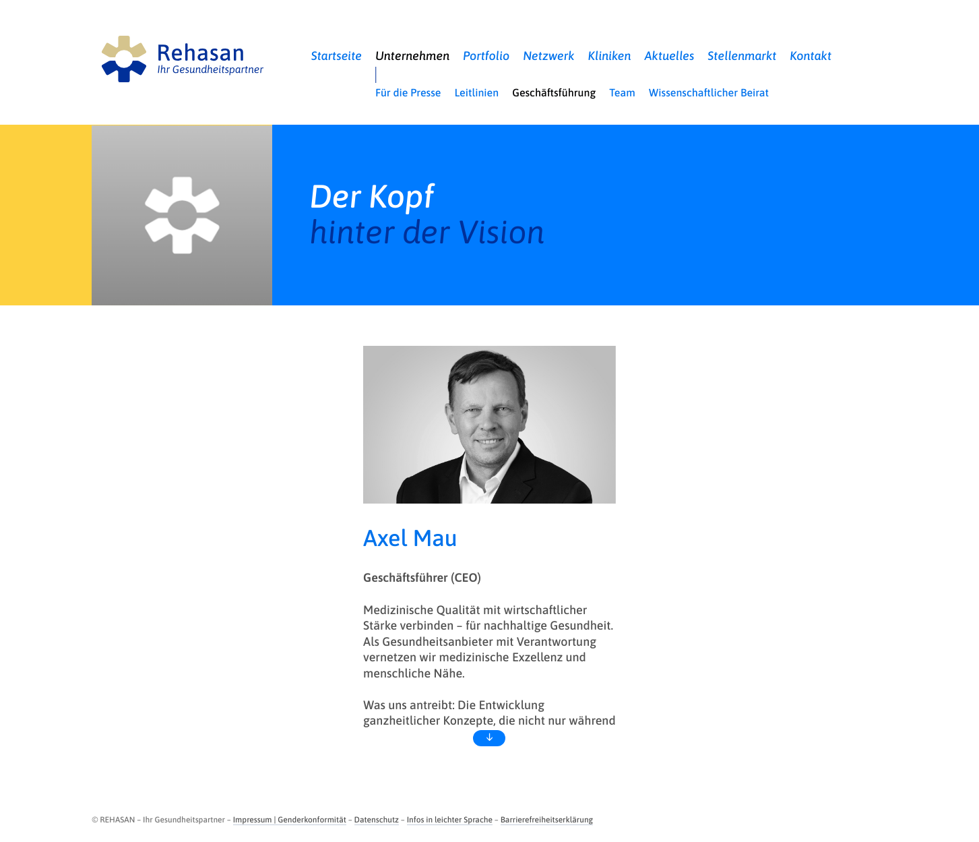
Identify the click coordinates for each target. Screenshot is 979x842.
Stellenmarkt (741, 56)
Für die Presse (408, 93)
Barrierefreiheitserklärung (547, 819)
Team (622, 93)
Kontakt (810, 56)
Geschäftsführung (554, 93)
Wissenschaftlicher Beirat (709, 93)
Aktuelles (670, 56)
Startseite (336, 56)
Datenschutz (376, 819)
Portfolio (486, 56)
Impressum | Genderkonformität (289, 819)
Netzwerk (549, 56)
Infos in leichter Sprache (450, 819)
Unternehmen (412, 56)
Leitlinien (476, 93)
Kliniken (609, 56)
